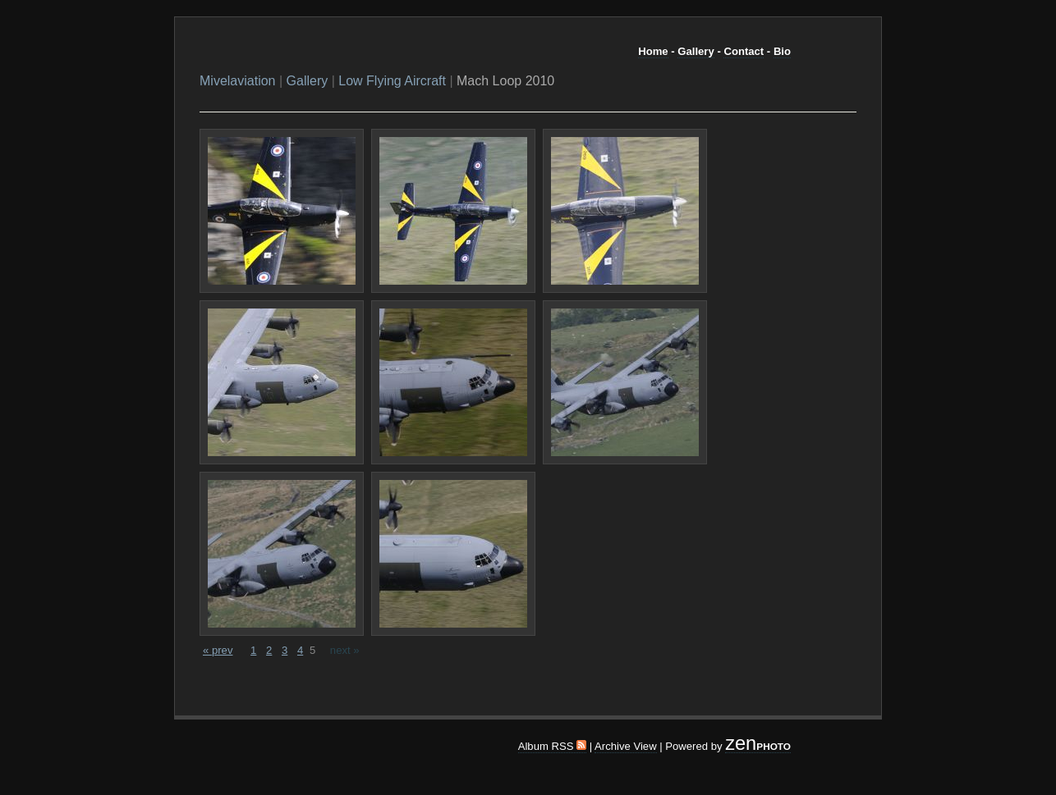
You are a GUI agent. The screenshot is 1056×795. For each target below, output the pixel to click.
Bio (782, 51)
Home (653, 51)
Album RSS (552, 746)
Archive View (626, 746)
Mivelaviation (237, 81)
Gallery (695, 51)
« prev (217, 650)
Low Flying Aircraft (392, 81)
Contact (743, 51)
